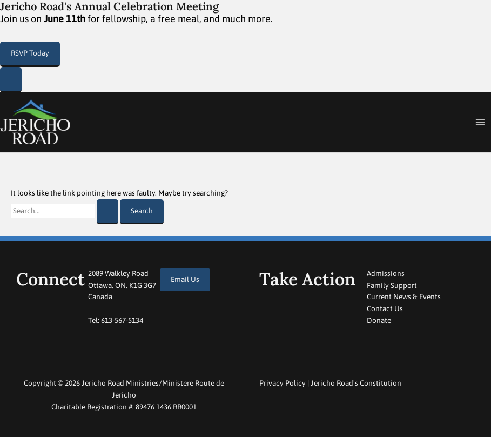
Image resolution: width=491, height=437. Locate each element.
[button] (30, 54)
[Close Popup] (11, 79)
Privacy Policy (282, 383)
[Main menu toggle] (480, 122)
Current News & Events (404, 296)
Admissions (386, 273)
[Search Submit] (107, 212)
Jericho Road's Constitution (356, 383)
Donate (379, 320)
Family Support (392, 285)
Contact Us (385, 308)
